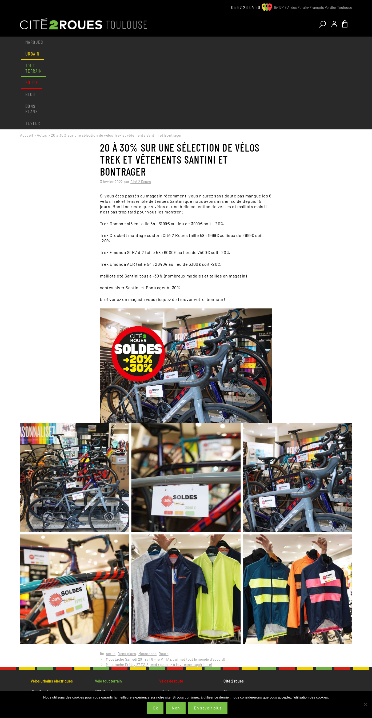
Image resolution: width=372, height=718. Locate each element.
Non (176, 707)
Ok (155, 707)
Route (123, 42)
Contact (230, 616)
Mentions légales (236, 638)
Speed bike (40, 629)
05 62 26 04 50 (245, 7)
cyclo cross (168, 623)
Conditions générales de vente (248, 631)
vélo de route (169, 610)
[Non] (365, 704)
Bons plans (173, 42)
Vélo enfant (40, 623)
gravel (164, 616)
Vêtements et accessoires (51, 657)
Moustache (147, 572)
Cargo (35, 616)
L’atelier (37, 650)
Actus (42, 54)
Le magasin (40, 644)
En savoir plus (208, 707)
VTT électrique (106, 610)
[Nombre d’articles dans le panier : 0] (346, 24)
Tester (203, 42)
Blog (146, 42)
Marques (34, 42)
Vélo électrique (42, 610)
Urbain (61, 42)
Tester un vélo (42, 663)
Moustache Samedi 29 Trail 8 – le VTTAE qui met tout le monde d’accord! (165, 578)
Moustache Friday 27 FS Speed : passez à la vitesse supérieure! (159, 583)
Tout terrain (93, 42)
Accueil (26, 54)
